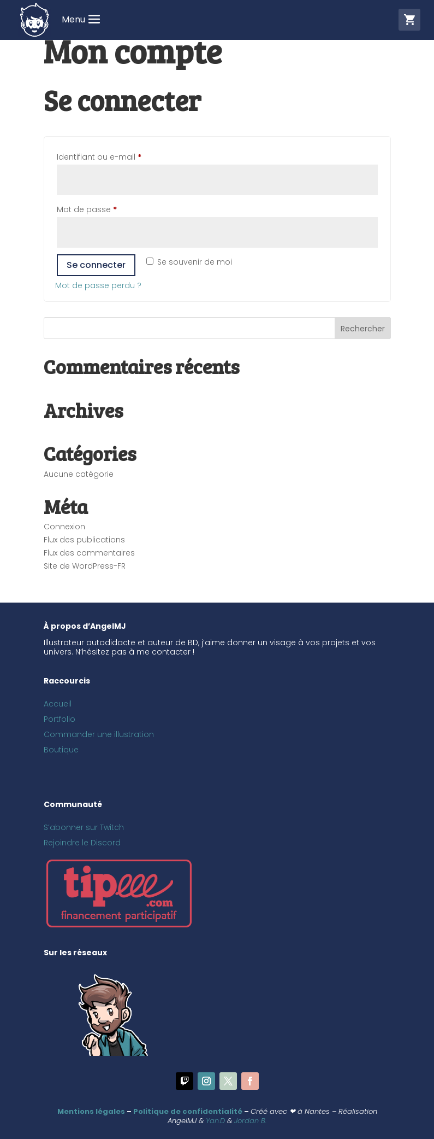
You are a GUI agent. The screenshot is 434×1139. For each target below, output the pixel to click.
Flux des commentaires (89, 552)
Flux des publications (84, 539)
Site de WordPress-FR (85, 565)
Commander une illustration (99, 734)
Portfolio (59, 719)
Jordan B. (250, 1120)
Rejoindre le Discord (82, 842)
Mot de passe (108, 208)
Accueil (58, 703)
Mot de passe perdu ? (98, 285)
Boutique (61, 749)
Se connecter (96, 265)
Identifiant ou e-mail (121, 155)
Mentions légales (91, 1111)
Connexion (64, 526)
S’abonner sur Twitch (84, 827)
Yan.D (215, 1120)
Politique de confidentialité (187, 1111)
